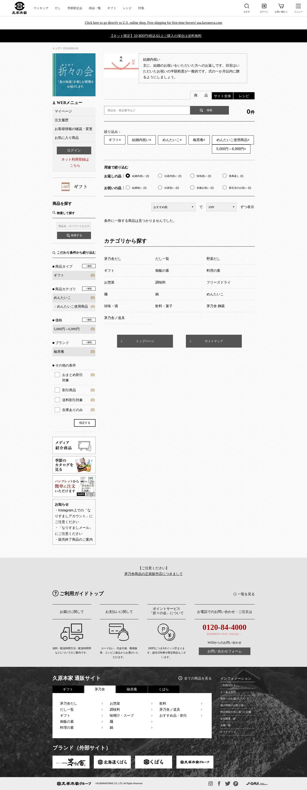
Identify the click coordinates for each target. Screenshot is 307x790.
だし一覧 (67, 709)
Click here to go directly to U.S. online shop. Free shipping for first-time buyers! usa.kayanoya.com (153, 23)
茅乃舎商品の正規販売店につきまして (153, 574)
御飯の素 (67, 721)
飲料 (162, 703)
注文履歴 (61, 120)
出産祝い (171, 187)
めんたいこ (62, 297)
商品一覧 (95, 8)
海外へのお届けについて (234, 698)
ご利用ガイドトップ (82, 593)
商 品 (201, 95)
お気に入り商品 (67, 138)
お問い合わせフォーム (224, 651)
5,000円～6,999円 (231, 149)
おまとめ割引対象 (78, 377)
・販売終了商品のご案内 (74, 539)
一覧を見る (246, 594)
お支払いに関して (119, 612)
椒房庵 (199, 140)
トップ (56, 48)
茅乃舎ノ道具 (169, 709)
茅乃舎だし (68, 703)
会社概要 (225, 718)
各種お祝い (205, 187)
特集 (141, 8)
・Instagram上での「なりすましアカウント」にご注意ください (74, 516)
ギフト (111, 8)
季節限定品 (74, 8)
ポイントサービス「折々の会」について (166, 611)
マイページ (63, 111)
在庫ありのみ (78, 410)
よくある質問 (228, 691)
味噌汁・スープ (122, 715)
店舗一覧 (225, 725)
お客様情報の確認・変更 (74, 129)
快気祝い (204, 176)
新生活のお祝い (240, 187)
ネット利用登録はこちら (75, 162)
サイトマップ (214, 341)
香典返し (236, 176)
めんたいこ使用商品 (72, 306)
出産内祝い (173, 176)
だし (58, 8)
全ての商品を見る (198, 678)
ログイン (74, 150)
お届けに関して (72, 612)
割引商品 (78, 390)
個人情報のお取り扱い (233, 705)
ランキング (40, 8)
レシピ (127, 8)
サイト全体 (222, 96)
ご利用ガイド (228, 685)
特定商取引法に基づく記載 (235, 711)
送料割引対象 (78, 400)
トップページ (145, 341)
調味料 (115, 709)
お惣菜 (115, 703)
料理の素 (67, 727)
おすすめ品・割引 (173, 715)
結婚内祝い (141, 140)
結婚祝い (139, 187)
